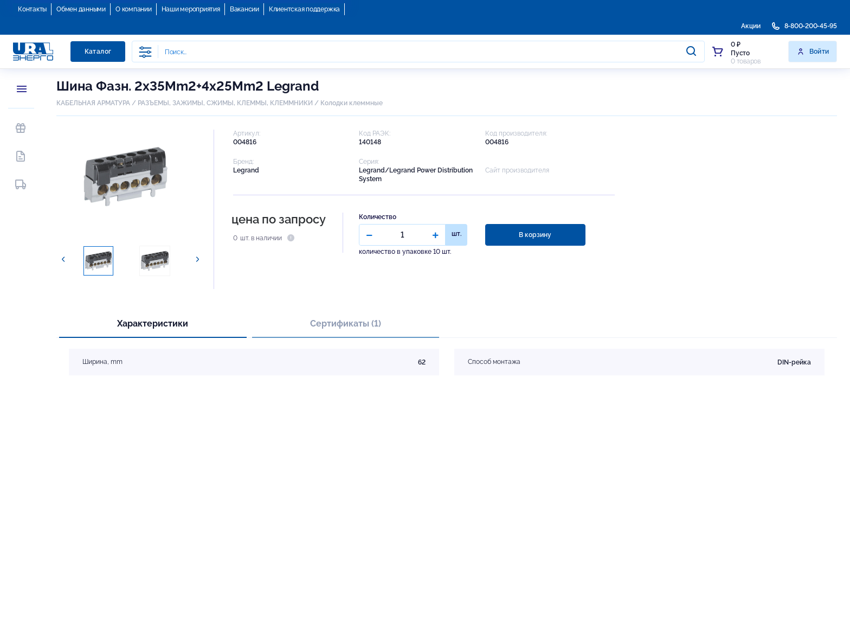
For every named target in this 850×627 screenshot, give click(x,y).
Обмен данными (81, 9)
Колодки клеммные (351, 103)
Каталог (98, 51)
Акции (751, 26)
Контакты (32, 9)
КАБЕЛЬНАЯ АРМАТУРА (93, 103)
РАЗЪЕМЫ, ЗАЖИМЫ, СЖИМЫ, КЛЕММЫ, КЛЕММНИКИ (225, 103)
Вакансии (244, 9)
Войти (812, 51)
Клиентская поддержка (304, 9)
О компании (133, 9)
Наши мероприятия (191, 9)
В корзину (535, 235)
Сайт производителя (517, 170)
